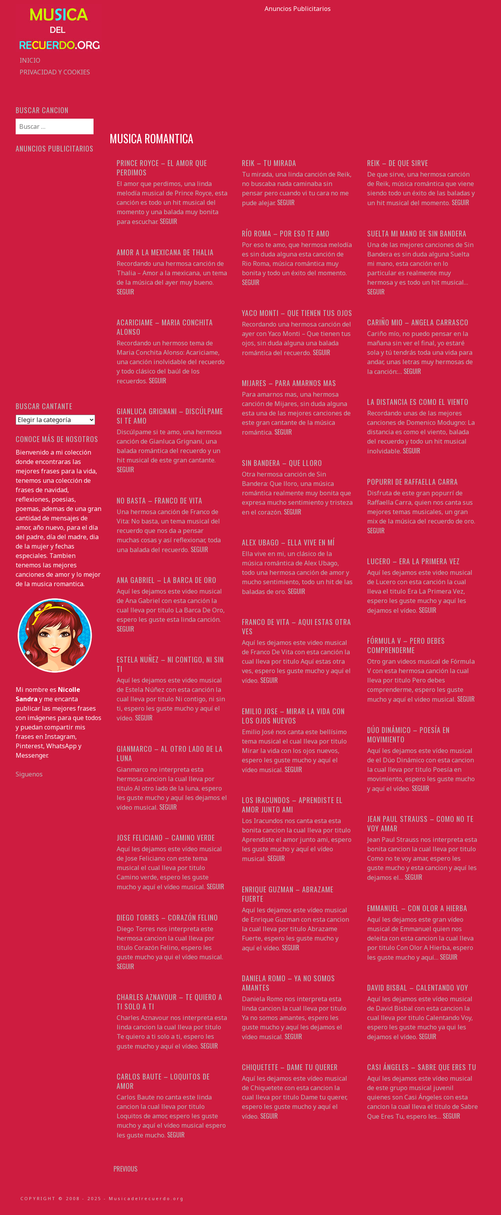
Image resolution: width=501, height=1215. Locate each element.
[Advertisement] (297, 68)
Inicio (30, 60)
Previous (125, 1168)
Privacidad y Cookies (55, 72)
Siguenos (29, 774)
